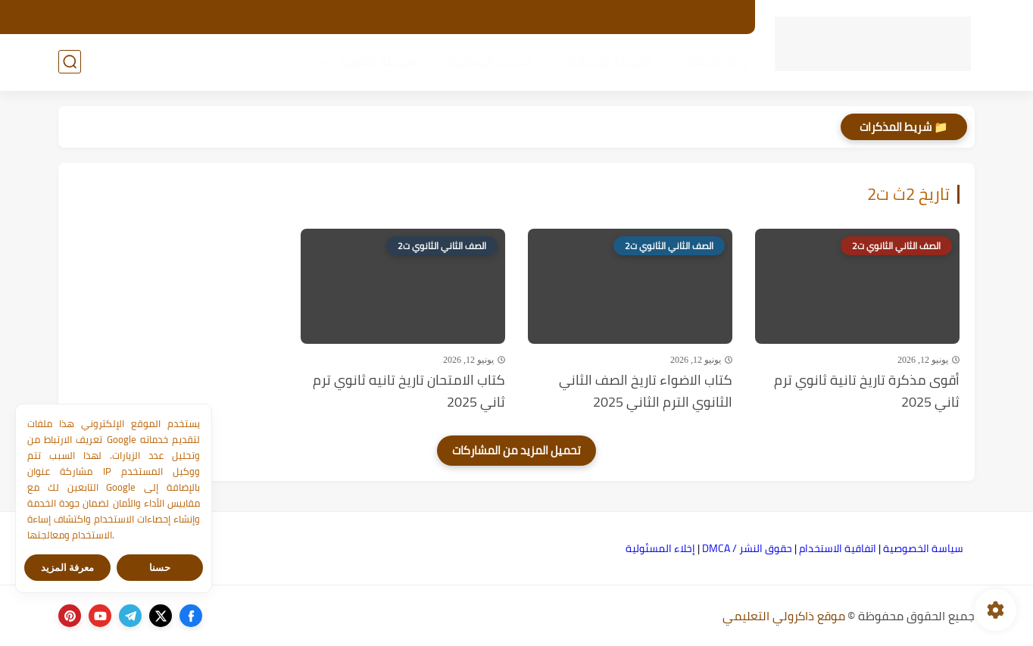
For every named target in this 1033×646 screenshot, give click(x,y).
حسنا (159, 567)
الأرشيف (626, 17)
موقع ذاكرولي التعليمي (783, 615)
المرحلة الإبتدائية (608, 61)
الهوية (522, 17)
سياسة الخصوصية (923, 548)
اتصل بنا (470, 17)
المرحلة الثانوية (378, 61)
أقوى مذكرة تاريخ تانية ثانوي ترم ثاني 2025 (867, 392)
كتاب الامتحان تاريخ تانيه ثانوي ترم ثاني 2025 (409, 392)
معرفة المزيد (68, 567)
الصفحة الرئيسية (701, 17)
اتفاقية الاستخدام (837, 548)
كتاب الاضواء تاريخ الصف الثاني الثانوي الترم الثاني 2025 (645, 392)
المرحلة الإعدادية (491, 61)
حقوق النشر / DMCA (747, 548)
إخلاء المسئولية (660, 548)
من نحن (572, 17)
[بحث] (69, 61)
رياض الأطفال (714, 61)
